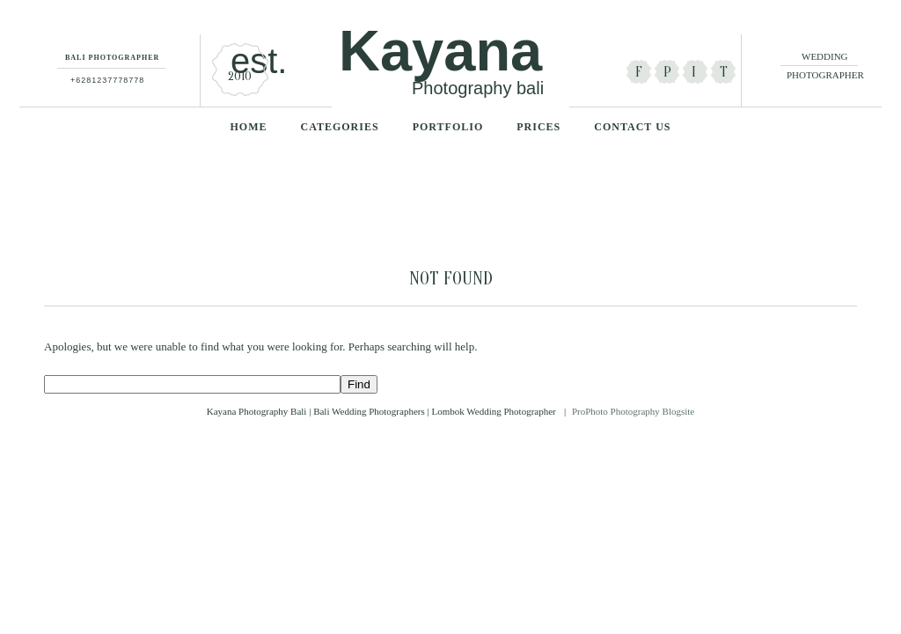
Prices (538, 127)
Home (249, 127)
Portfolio (448, 127)
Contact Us (632, 127)
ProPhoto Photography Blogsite (633, 411)
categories (340, 127)
